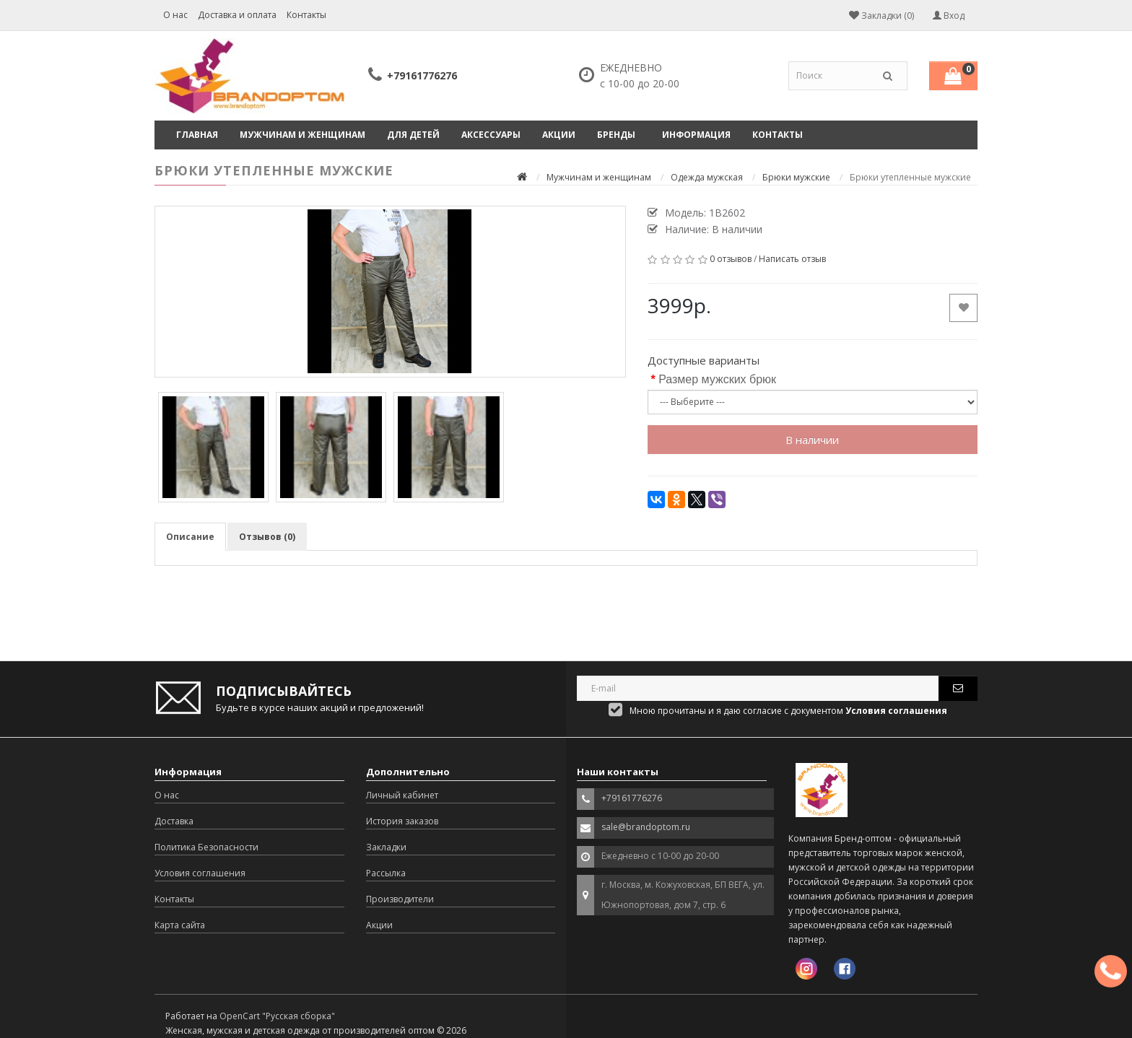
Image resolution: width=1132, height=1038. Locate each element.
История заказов (402, 821)
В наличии (812, 439)
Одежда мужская (707, 177)
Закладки (386, 847)
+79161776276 (422, 75)
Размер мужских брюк (717, 379)
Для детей (413, 134)
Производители (400, 899)
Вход (949, 15)
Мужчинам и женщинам (302, 134)
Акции (558, 134)
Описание (190, 537)
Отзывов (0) (267, 537)
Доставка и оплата (237, 15)
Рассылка (386, 873)
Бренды (616, 134)
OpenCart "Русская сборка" (277, 1016)
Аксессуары (491, 134)
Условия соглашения (199, 873)
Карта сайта (179, 925)
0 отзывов (731, 259)
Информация (696, 134)
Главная (197, 134)
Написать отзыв (792, 259)
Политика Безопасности (206, 847)
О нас (175, 15)
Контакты (306, 15)
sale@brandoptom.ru (645, 827)
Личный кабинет (402, 795)
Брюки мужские (796, 177)
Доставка (173, 821)
